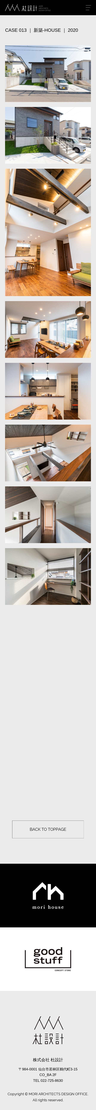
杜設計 (27, 7)
